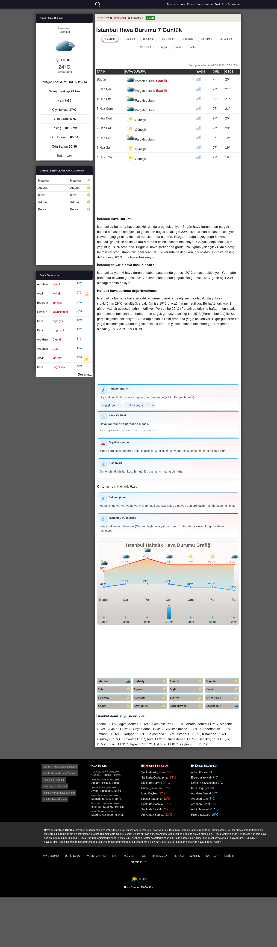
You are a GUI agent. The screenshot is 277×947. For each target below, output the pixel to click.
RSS (143, 855)
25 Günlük (187, 39)
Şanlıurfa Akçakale (153, 772)
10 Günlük (129, 39)
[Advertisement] (168, 190)
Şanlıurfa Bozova (152, 804)
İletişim (229, 855)
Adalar (114, 706)
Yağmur (128, 855)
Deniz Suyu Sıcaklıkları (227, 4)
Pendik (186, 681)
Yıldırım (181, 4)
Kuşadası (106, 790)
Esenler (186, 697)
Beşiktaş (114, 697)
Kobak (56, 293)
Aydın (95, 790)
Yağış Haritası (96, 855)
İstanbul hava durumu (55, 799)
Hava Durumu (50, 855)
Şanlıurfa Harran (151, 782)
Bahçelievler (186, 706)
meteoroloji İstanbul (53, 779)
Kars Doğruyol (200, 788)
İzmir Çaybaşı (150, 793)
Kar (114, 855)
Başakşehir (222, 706)
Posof (56, 284)
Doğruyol (58, 330)
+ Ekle (150, 17)
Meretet (57, 357)
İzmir (64, 195)
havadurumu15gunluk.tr (243, 838)
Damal (56, 339)
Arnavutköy (222, 697)
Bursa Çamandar (152, 788)
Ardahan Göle (200, 798)
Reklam (178, 855)
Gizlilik (195, 855)
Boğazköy (58, 367)
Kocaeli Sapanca (152, 798)
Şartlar (211, 855)
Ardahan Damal (201, 793)
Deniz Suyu (72, 855)
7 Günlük (110, 38)
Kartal (222, 689)
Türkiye (171, 4)
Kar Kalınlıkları (204, 4)
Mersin (95, 798)
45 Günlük (226, 39)
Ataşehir (150, 697)
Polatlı (106, 782)
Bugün (163, 47)
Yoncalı (57, 302)
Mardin (95, 814)
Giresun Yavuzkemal (204, 782)
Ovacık (95, 774)
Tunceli (106, 774)
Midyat (118, 814)
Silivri (114, 689)
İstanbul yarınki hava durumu (59, 792)
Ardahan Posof (200, 804)
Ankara (64, 188)
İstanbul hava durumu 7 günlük (60, 773)
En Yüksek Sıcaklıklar (155, 765)
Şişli (186, 689)
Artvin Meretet (200, 809)
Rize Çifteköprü (200, 814)
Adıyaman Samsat (152, 814)
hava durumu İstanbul (55, 786)
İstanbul (114, 681)
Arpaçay (57, 321)
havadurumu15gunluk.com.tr (60, 841)
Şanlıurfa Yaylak (151, 809)
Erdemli (116, 798)
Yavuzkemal (60, 311)
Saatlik (192, 47)
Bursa (64, 209)
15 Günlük (148, 39)
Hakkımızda (159, 855)
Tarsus (106, 798)
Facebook (136, 838)
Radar (190, 4)
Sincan (116, 782)
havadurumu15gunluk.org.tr (127, 841)
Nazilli (118, 790)
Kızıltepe (107, 814)
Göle (55, 348)
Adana (64, 202)
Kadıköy (150, 681)
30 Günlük (206, 39)
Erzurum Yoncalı (201, 777)
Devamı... (85, 374)
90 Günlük (146, 47)
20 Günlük (167, 39)
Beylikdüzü (150, 706)
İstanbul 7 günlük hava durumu (60, 766)
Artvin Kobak (199, 772)
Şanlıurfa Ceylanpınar (155, 777)
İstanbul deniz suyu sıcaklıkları (121, 716)
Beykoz (150, 689)
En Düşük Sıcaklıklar (204, 765)
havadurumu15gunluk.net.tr (94, 841)
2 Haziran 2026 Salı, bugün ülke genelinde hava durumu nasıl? (184, 841)
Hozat (116, 774)
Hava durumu (48, 4)
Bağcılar (222, 681)
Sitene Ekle (138, 862)
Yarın (178, 47)
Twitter (146, 838)
